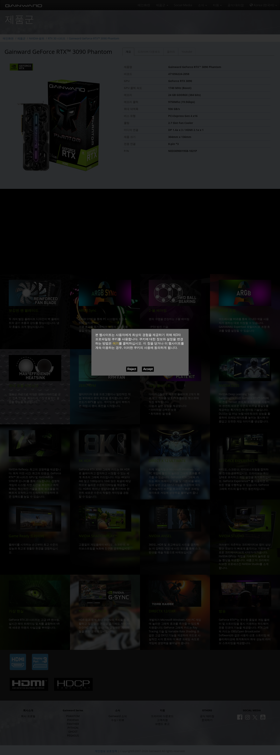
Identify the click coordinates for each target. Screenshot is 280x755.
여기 (116, 343)
